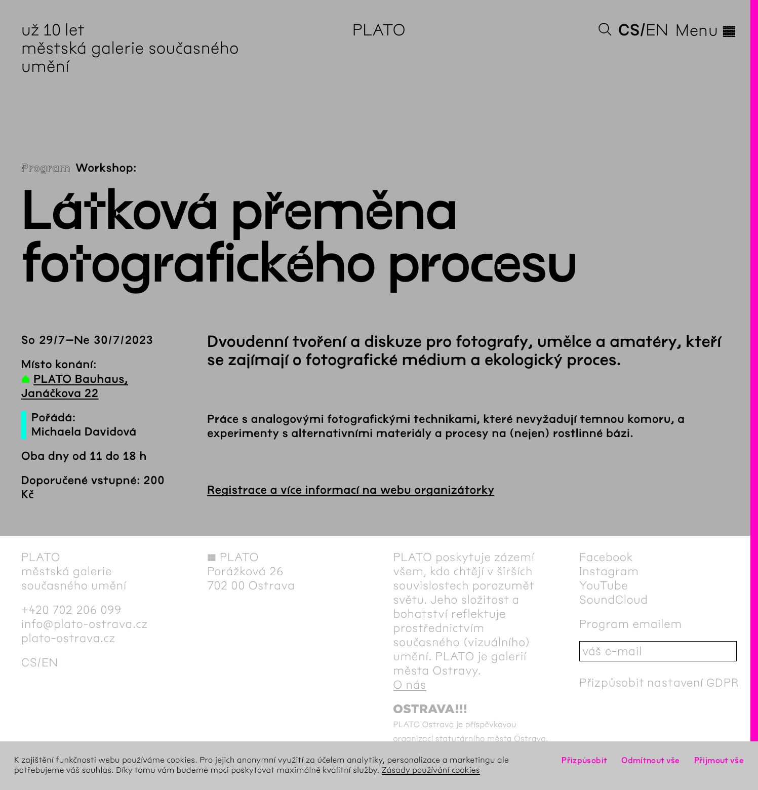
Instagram (609, 571)
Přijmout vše (719, 760)
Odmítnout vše (650, 760)
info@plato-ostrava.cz (84, 623)
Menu (706, 30)
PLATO (379, 30)
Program (45, 168)
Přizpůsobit (584, 760)
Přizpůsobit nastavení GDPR (659, 682)
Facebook (606, 557)
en (657, 30)
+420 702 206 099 (71, 609)
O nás (409, 684)
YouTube (603, 585)
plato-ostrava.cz (68, 638)
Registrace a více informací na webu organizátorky (350, 490)
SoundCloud (613, 599)
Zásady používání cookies (431, 770)
